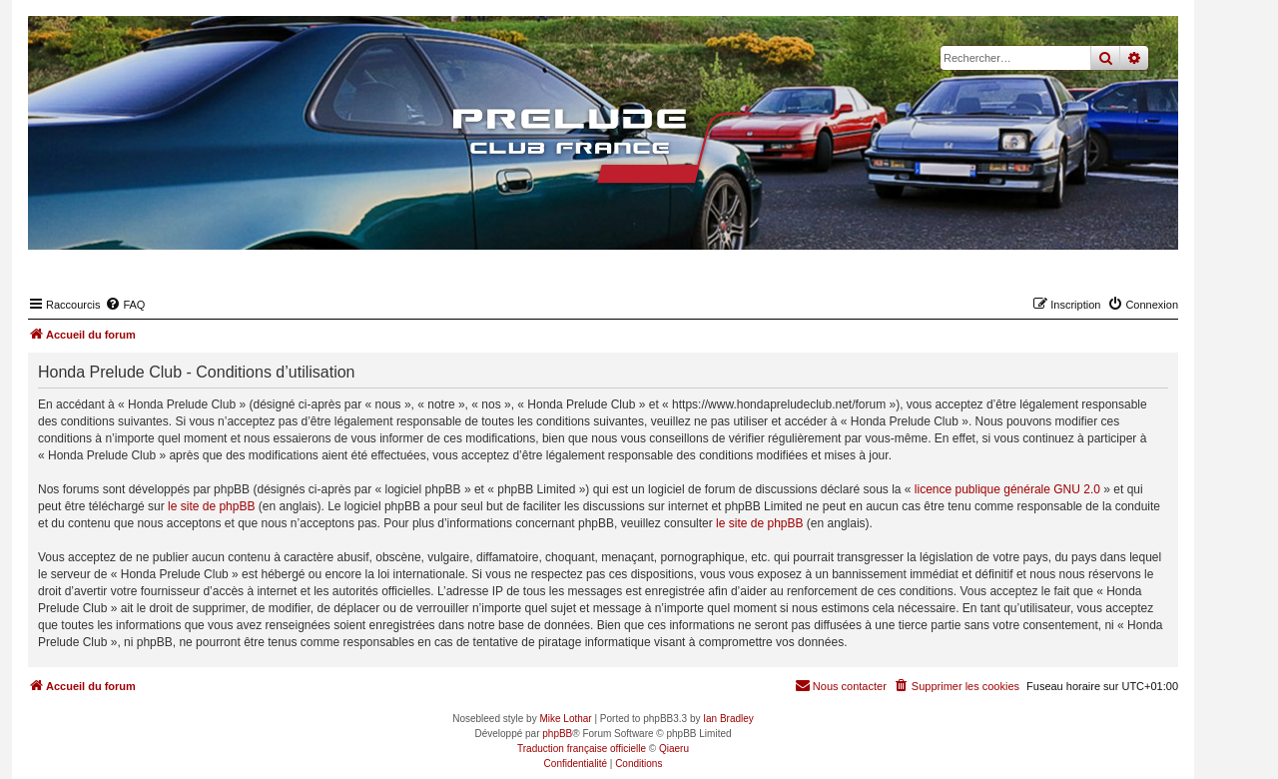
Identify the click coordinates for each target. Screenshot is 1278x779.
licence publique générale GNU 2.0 (1007, 489)
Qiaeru (674, 748)
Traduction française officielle (581, 748)
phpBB (557, 733)
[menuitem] (125, 305)
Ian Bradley (728, 718)
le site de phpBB (211, 506)
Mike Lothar (565, 718)
